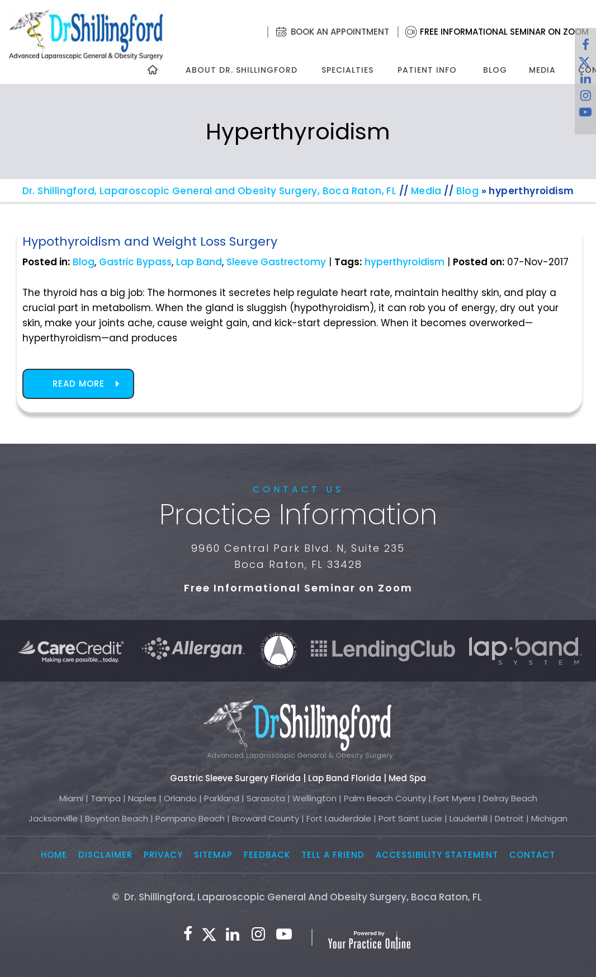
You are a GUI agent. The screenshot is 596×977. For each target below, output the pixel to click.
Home (54, 855)
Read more (79, 383)
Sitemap (213, 855)
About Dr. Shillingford (241, 70)
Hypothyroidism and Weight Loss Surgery (149, 241)
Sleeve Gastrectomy (276, 262)
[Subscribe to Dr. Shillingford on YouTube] (585, 114)
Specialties (346, 70)
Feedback (267, 855)
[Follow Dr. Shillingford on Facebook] (585, 47)
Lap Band (199, 262)
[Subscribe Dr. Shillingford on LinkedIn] (232, 934)
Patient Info (427, 70)
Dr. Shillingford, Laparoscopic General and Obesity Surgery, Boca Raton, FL (209, 191)
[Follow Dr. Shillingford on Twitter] (209, 934)
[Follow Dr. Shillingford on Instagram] (585, 98)
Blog (495, 70)
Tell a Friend (333, 855)
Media (542, 70)
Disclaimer (105, 855)
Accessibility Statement (437, 855)
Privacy (163, 855)
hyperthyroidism (404, 262)
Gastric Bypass (135, 262)
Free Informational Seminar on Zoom (504, 31)
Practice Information (298, 514)
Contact (532, 855)
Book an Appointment (340, 31)
